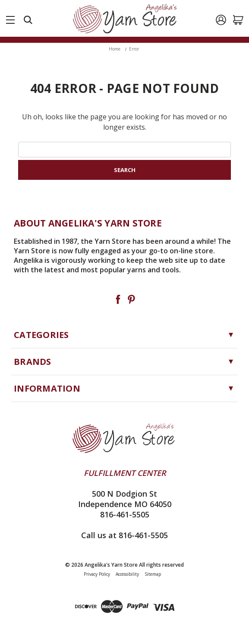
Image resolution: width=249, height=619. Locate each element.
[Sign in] (221, 20)
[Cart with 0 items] (238, 20)
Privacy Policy (97, 574)
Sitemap (153, 574)
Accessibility (127, 574)
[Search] (28, 20)
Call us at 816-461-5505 (124, 535)
